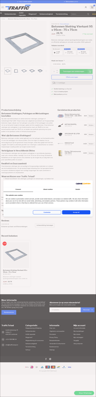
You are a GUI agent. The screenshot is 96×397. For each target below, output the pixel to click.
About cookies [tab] (48, 189)
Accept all (76, 212)
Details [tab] (78, 189)
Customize (47, 212)
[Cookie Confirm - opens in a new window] (83, 184)
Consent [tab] (18, 189)
